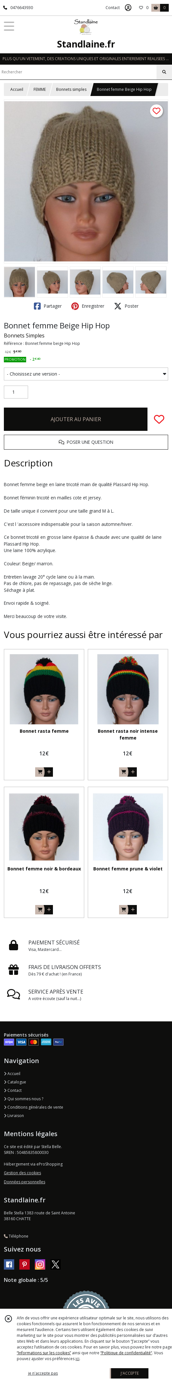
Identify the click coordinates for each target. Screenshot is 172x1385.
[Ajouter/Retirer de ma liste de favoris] (159, 419)
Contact (113, 7)
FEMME (40, 89)
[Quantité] (16, 392)
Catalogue (15, 1082)
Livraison (14, 1115)
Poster (126, 306)
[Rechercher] (164, 72)
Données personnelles (24, 1182)
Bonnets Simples (24, 335)
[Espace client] (128, 8)
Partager (48, 306)
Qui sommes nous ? (23, 1099)
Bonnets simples (71, 89)
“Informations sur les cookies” (44, 1353)
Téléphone (16, 1236)
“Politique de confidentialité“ (126, 1353)
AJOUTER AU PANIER (76, 419)
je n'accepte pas (43, 1373)
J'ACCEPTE (130, 1373)
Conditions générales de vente (33, 1107)
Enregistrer (87, 306)
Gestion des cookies (22, 1173)
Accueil (16, 89)
